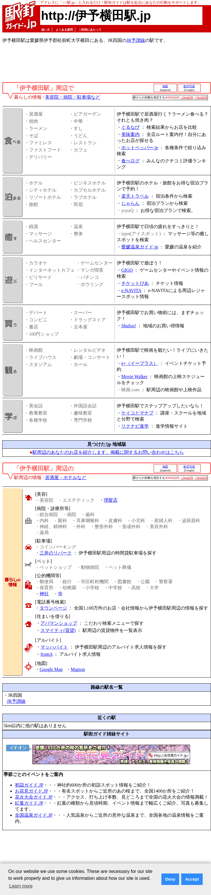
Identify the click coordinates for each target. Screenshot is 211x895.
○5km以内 (201, 97)
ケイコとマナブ (137, 412)
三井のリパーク (56, 552)
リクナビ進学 (135, 426)
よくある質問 (64, 29)
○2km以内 (187, 97)
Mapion (78, 669)
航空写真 (189, 86)
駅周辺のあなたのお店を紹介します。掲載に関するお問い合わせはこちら (108, 452)
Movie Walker (134, 376)
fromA (46, 654)
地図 (165, 86)
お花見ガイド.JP (31, 791)
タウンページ (53, 608)
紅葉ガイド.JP (29, 803)
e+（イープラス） (139, 363)
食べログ (130, 160)
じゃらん (130, 203)
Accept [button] (192, 879)
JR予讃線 (135, 40)
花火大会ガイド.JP (33, 797)
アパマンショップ (58, 623)
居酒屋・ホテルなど (65, 477)
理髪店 (111, 500)
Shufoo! (128, 325)
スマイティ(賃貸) (58, 630)
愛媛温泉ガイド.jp (139, 246)
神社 (44, 593)
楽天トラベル (135, 196)
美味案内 (130, 134)
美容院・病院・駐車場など (72, 97)
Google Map (51, 669)
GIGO (127, 270)
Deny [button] (170, 879)
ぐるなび (130, 127)
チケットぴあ (135, 283)
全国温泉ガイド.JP (33, 815)
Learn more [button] (21, 886)
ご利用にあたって (90, 29)
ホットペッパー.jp (139, 147)
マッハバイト (54, 647)
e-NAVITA (131, 290)
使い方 (45, 29)
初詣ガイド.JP (29, 785)
